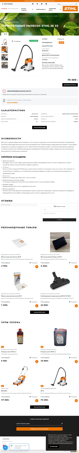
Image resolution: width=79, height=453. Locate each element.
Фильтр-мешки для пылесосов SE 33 (11, 296)
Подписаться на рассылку (39, 429)
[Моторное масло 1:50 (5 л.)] (60, 327)
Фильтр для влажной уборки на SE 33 (51, 257)
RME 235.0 (4, 391)
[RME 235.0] (20, 366)
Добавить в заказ (70, 85)
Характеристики (47, 46)
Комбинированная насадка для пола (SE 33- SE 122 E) (56, 296)
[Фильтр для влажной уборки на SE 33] (60, 232)
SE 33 (42, 391)
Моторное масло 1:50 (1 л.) (8, 351)
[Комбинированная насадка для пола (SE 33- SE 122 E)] (60, 271)
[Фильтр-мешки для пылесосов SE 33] (20, 271)
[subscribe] (39, 423)
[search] (67, 4)
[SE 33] (60, 366)
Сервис (4, 443)
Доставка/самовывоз (7, 441)
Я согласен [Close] (53, 446)
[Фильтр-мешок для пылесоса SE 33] (20, 232)
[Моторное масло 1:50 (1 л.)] (20, 327)
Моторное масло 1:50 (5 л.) (48, 351)
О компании (5, 439)
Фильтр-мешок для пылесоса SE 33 (11, 257)
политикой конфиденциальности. (63, 443)
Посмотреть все (39, 312)
